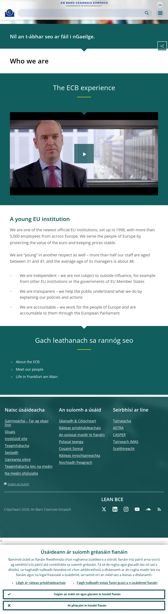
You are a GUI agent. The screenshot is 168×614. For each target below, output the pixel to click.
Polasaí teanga (71, 441)
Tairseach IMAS (125, 441)
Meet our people (29, 369)
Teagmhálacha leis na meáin (28, 466)
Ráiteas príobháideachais (80, 427)
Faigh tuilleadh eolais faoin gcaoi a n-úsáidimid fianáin (117, 582)
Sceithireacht (124, 448)
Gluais (10, 431)
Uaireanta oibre (18, 459)
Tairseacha (122, 420)
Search (146, 12)
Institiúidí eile (16, 438)
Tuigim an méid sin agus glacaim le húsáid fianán (87, 594)
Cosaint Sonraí (71, 448)
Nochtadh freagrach (75, 462)
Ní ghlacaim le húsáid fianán (87, 605)
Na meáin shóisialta (21, 473)
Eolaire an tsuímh (18, 484)
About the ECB (28, 362)
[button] (160, 5)
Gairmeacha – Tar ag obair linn (27, 422)
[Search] (81, 12)
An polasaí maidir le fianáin (82, 434)
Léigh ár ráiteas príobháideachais (41, 582)
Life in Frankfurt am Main (37, 376)
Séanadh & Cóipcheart (77, 420)
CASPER (119, 434)
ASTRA (118, 427)
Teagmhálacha (17, 445)
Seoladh (11, 452)
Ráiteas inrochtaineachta (79, 455)
